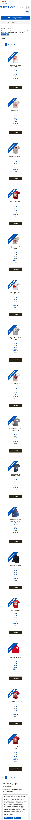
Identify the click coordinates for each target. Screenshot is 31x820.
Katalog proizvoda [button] (15, 18)
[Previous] (3, 44)
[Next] (14, 44)
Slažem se (18, 818)
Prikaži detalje (8, 818)
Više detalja (15, 87)
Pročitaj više (5, 34)
